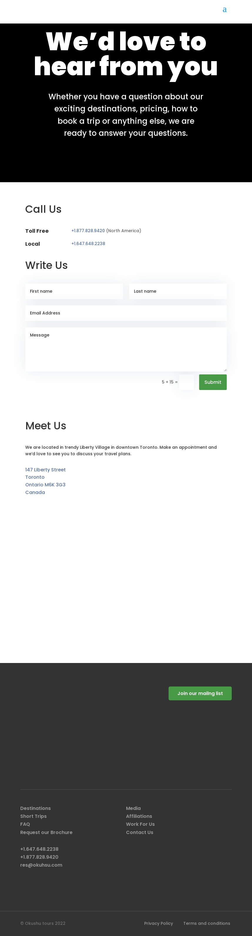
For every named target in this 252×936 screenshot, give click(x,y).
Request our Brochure (46, 832)
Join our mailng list (200, 693)
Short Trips (33, 816)
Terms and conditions (206, 923)
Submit (212, 382)
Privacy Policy (158, 923)
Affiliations (139, 816)
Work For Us (140, 824)
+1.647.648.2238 (88, 244)
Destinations (35, 808)
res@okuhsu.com (41, 865)
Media (133, 808)
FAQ (25, 824)
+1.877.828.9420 (88, 231)
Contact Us (139, 832)
